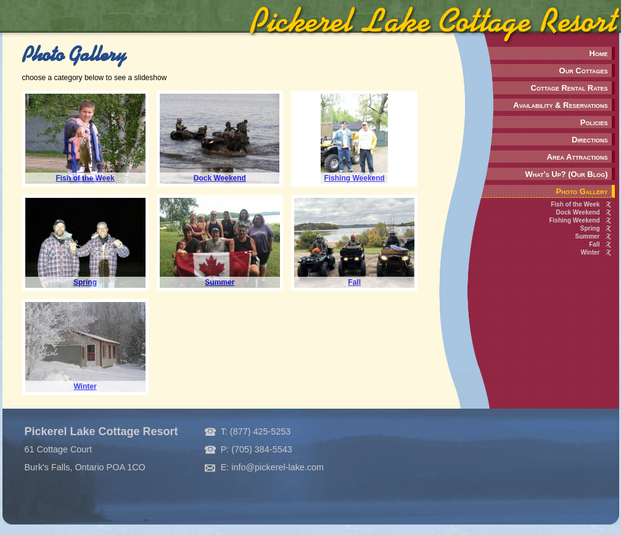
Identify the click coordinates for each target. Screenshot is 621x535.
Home (599, 53)
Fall (594, 244)
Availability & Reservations (560, 105)
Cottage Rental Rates (569, 87)
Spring (590, 228)
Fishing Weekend (574, 220)
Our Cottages (583, 70)
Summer (587, 236)
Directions (589, 139)
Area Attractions (577, 156)
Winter (589, 252)
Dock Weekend (578, 212)
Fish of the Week (575, 204)
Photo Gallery (582, 191)
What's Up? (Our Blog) (566, 174)
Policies (594, 122)
